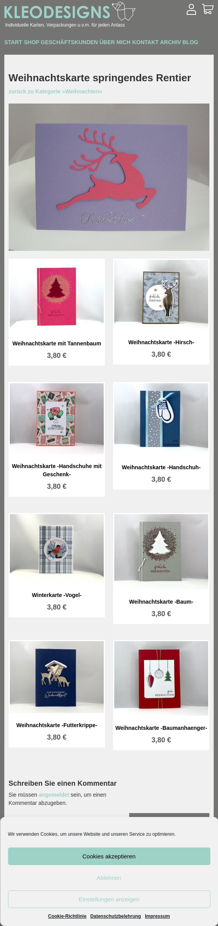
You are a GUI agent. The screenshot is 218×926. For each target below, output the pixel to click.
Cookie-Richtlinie (67, 916)
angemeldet (54, 795)
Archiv (18, 54)
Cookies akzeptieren (109, 856)
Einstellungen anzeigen (109, 899)
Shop (43, 43)
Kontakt (180, 43)
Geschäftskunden (89, 43)
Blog (46, 54)
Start (17, 43)
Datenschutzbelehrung (115, 916)
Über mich (143, 43)
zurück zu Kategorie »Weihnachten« (55, 91)
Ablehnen (109, 877)
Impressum (157, 916)
